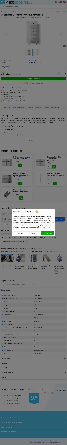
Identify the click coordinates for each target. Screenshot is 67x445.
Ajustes (33, 233)
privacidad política (45, 227)
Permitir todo (47, 233)
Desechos (19, 233)
